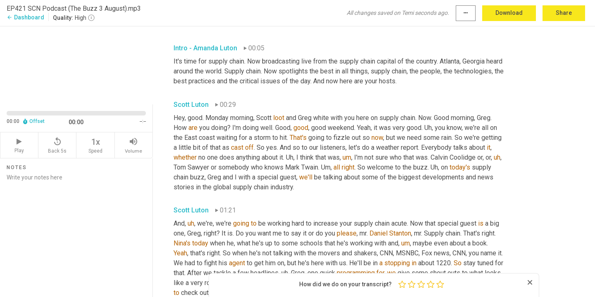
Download (509, 12)
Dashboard (25, 17)
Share (564, 12)
